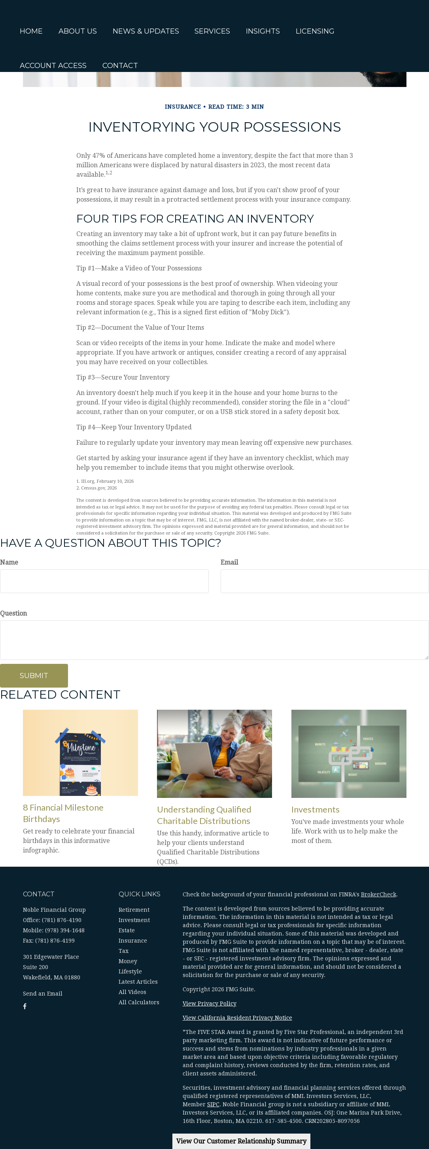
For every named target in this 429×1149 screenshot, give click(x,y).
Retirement (134, 910)
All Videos (132, 992)
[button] (93, 19)
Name (9, 562)
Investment (134, 920)
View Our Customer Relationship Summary (241, 1141)
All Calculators (139, 1002)
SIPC (213, 1104)
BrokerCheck (378, 894)
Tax (124, 951)
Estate (127, 930)
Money (128, 961)
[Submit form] (34, 676)
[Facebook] (8, 402)
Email (229, 562)
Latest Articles (138, 982)
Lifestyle (130, 971)
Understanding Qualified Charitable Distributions (204, 815)
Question (13, 613)
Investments (315, 809)
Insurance (133, 940)
